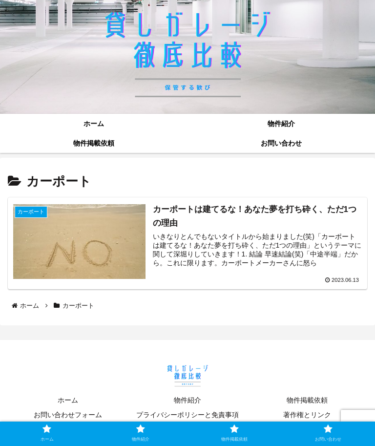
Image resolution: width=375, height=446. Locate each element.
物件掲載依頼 (307, 400)
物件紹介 (187, 400)
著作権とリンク (307, 415)
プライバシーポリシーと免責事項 (187, 415)
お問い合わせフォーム (68, 415)
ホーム (68, 400)
